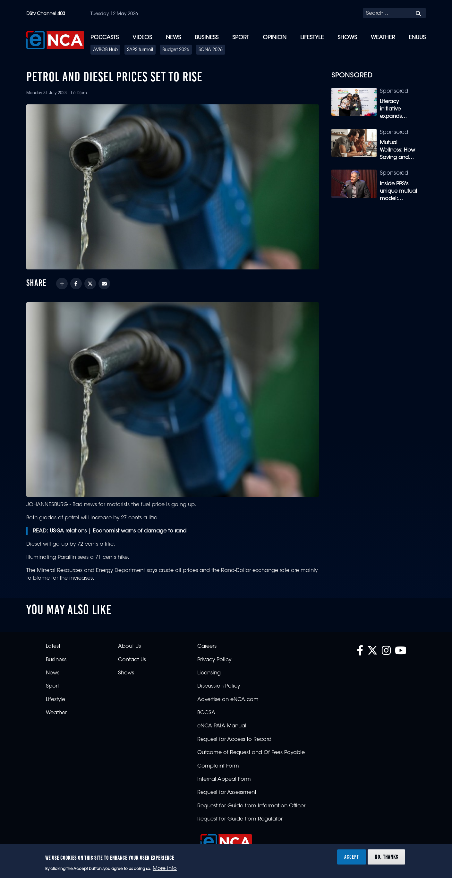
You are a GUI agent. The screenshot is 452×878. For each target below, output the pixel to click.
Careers (207, 646)
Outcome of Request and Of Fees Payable (251, 752)
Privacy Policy (214, 660)
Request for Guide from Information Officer (251, 806)
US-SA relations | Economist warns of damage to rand (118, 531)
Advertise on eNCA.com (228, 699)
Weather (383, 37)
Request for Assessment (226, 792)
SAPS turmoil (140, 50)
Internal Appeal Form (224, 779)
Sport (240, 37)
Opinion (274, 37)
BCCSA (206, 713)
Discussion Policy (218, 686)
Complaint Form (218, 766)
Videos (142, 37)
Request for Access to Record (234, 739)
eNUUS (417, 37)
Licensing (209, 673)
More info (165, 868)
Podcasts (104, 37)
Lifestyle (312, 37)
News (173, 37)
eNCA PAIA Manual (221, 726)
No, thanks (386, 857)
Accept (351, 857)
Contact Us (132, 660)
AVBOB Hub (105, 50)
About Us (129, 646)
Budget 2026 (175, 50)
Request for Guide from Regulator (240, 819)
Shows (347, 37)
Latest (53, 646)
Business (206, 37)
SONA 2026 (211, 50)
